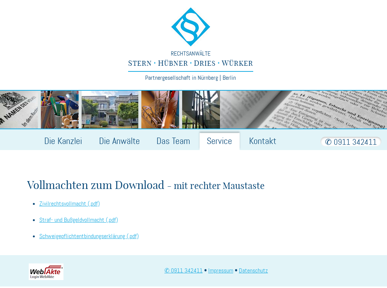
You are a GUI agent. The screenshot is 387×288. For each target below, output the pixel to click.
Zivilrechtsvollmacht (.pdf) (69, 203)
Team (173, 141)
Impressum (220, 270)
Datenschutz (253, 270)
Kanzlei (63, 141)
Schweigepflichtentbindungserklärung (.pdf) (89, 236)
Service (219, 141)
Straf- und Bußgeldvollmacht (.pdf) (78, 220)
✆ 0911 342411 (351, 142)
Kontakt (262, 141)
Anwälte (119, 141)
